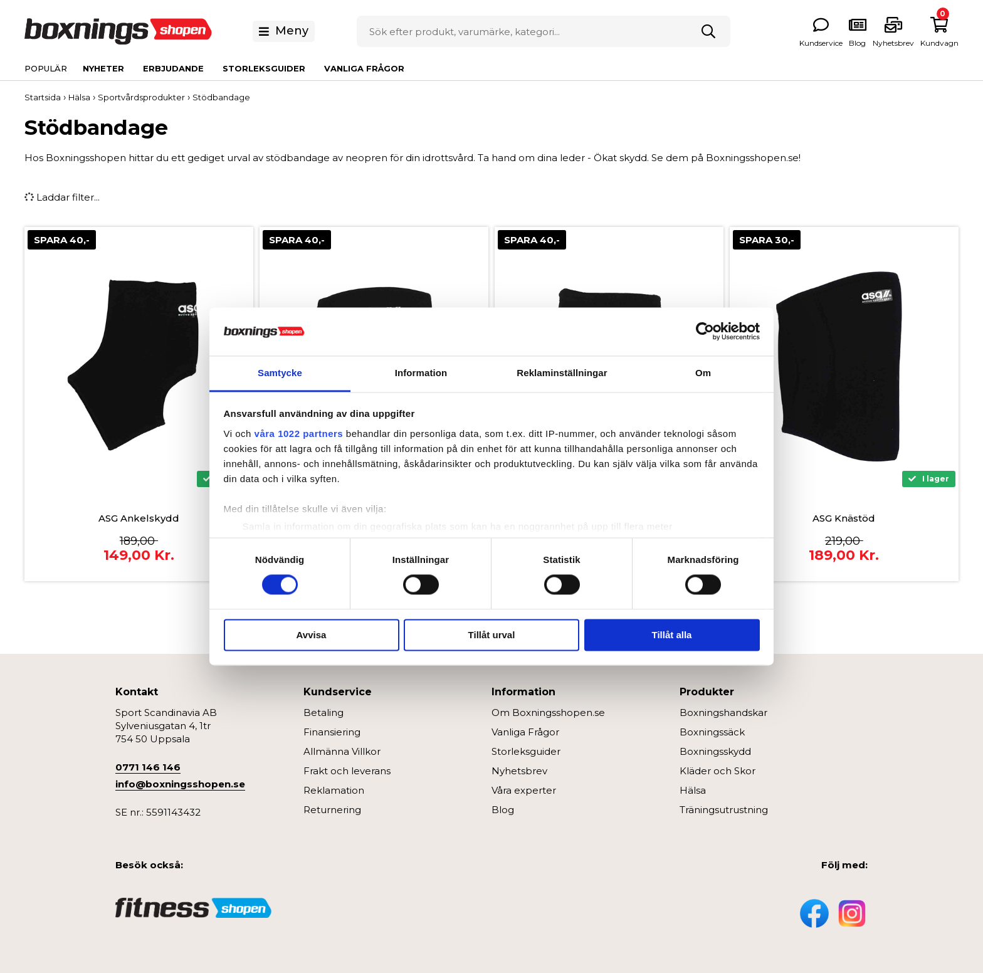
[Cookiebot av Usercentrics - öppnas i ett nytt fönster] (705, 331)
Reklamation (333, 790)
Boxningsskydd (715, 751)
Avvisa (312, 634)
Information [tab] (421, 372)
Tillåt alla (672, 634)
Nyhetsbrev (519, 771)
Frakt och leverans (347, 771)
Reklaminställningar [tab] (562, 372)
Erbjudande (173, 68)
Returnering (332, 810)
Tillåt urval (491, 634)
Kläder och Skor (717, 771)
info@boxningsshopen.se (180, 784)
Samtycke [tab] (280, 372)
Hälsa (693, 790)
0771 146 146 (148, 767)
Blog (503, 810)
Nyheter (103, 68)
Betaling (323, 712)
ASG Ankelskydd (138, 518)
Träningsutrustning (724, 810)
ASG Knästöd (843, 518)
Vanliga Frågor (364, 68)
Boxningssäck (712, 732)
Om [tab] (703, 372)
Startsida (42, 97)
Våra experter (524, 790)
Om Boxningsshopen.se (548, 712)
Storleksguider (264, 68)
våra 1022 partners (299, 433)
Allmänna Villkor (342, 751)
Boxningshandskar (723, 712)
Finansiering (331, 732)
